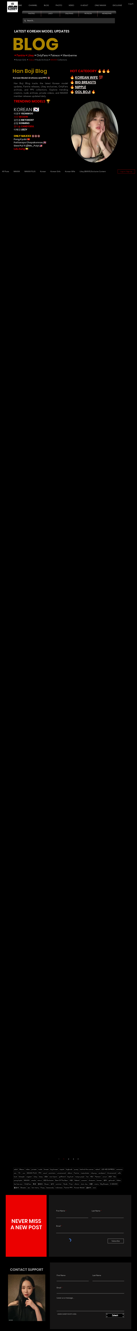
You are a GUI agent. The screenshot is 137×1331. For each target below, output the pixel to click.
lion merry (35, 1188)
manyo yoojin (79, 1177)
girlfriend (62, 1177)
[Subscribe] (116, 1241)
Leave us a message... (65, 1298)
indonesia (59, 1188)
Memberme (70, 55)
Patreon (55, 55)
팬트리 (40, 1184)
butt (15, 1177)
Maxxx (21, 1169)
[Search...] (68, 20)
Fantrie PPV (68, 1188)
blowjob (22, 1177)
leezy (41, 1177)
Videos (31, 60)
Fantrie (20, 55)
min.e (40, 1180)
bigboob (69, 1169)
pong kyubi (18, 1180)
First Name (60, 1211)
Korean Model (79, 1188)
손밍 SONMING (22, 123)
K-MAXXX (114, 1184)
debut (70, 1173)
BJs (115, 1177)
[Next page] (78, 1159)
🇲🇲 (26, 148)
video (28, 1169)
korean (99, 1180)
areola (33, 1180)
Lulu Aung (19, 148)
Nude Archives (42, 60)
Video (119, 1180)
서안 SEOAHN (21, 116)
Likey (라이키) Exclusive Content (93, 171)
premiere (52, 1173)
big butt (70, 1177)
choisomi (92, 1180)
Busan (47, 1184)
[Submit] (115, 1315)
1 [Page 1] (63, 1159)
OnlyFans (42, 55)
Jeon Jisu (84, 1184)
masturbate (85, 1173)
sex (15, 1173)
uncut (105, 1177)
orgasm (29, 1177)
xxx (24, 1173)
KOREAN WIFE (86, 77)
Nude (65, 1184)
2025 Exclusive (48, 1180)
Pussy (43, 1188)
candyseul (101, 1173)
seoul (45, 1173)
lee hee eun (18, 1184)
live (87, 1177)
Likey (31, 55)
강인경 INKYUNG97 (24, 120)
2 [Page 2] (68, 1159)
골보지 (88, 1188)
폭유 (34, 1184)
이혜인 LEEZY (20, 129)
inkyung (93, 1173)
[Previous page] (59, 1159)
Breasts (23, 1188)
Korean (43, 171)
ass (29, 1188)
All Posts (5, 171)
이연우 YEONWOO (23, 113)
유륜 (91, 1184)
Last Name (96, 1211)
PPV (40, 1173)
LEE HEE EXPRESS (108, 1169)
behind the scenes (86, 1169)
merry (96, 1184)
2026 (46, 1177)
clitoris (76, 1184)
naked (97, 1169)
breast (46, 1169)
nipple (62, 1169)
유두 (105, 1180)
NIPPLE (80, 87)
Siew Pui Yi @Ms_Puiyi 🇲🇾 (28, 145)
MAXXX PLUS (29, 171)
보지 (52, 1184)
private (34, 1169)
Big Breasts (104, 1184)
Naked (77, 1180)
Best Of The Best (61, 1180)
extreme (119, 1169)
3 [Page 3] (73, 1159)
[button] (84, 4)
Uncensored (111, 1173)
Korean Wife (70, 171)
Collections (62, 60)
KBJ (91, 1177)
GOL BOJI (83, 91)
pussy (76, 1169)
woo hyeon (53, 1177)
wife (119, 1173)
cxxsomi (84, 1180)
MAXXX (53, 60)
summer (59, 1184)
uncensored (61, 1173)
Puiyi (71, 1184)
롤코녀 (16, 1188)
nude (40, 1169)
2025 (110, 1177)
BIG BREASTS (85, 82)
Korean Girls (21, 60)
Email (58, 1226)
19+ (19, 1173)
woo (94, 1188)
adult (16, 1169)
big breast (54, 1169)
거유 (71, 1180)
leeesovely (50, 1188)
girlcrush (112, 1180)
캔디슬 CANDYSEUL (24, 126)
